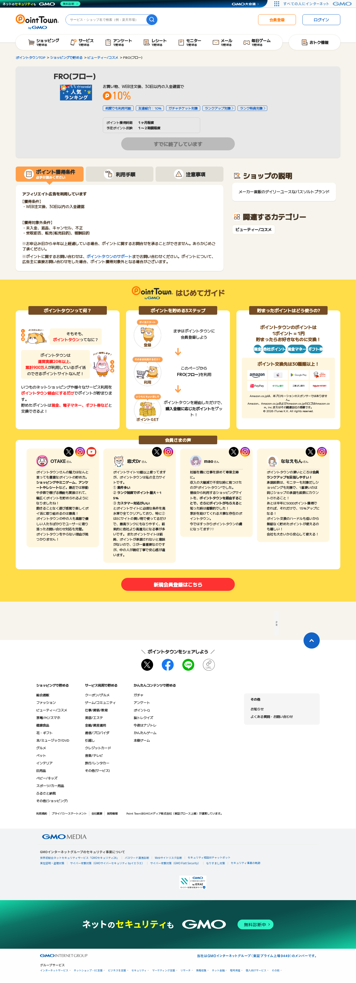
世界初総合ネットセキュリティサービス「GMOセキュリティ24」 (79, 858)
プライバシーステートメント (69, 813)
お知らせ (256, 709)
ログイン (321, 19)
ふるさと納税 (46, 793)
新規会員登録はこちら (178, 584)
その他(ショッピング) (52, 800)
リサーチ (185, 970)
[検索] (151, 20)
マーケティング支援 (163, 970)
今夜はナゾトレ (145, 725)
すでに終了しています (178, 143)
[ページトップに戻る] (312, 640)
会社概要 (96, 813)
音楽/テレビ (94, 755)
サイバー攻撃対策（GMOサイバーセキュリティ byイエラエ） (107, 863)
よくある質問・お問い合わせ (271, 716)
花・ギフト (44, 732)
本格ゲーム (142, 740)
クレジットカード (98, 747)
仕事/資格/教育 (96, 710)
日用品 (41, 770)
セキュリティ (139, 970)
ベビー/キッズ (46, 778)
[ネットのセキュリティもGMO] (41, 4)
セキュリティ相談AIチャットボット (209, 857)
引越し (90, 740)
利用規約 (41, 813)
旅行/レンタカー (97, 763)
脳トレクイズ (143, 717)
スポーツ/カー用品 (50, 785)
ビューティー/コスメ (254, 229)
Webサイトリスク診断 (168, 858)
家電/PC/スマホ (48, 717)
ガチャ (138, 695)
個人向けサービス (256, 970)
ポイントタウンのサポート (109, 256)
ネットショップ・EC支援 (88, 970)
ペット (41, 755)
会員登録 (277, 19)
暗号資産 (235, 970)
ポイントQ (142, 710)
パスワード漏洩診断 (137, 858)
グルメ (41, 747)
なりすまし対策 (215, 863)
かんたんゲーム (145, 732)
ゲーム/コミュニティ (100, 702)
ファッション (46, 702)
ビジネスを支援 (117, 970)
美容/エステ (94, 717)
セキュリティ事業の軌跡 (245, 863)
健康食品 (42, 725)
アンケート (142, 702)
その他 (275, 970)
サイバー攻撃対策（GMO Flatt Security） (175, 863)
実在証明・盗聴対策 (52, 863)
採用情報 (112, 813)
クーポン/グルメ (97, 695)
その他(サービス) (97, 770)
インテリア (44, 763)
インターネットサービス (54, 970)
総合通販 (42, 695)
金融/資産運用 (95, 725)
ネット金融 (218, 970)
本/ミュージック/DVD (52, 740)
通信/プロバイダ (97, 732)
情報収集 (201, 970)
